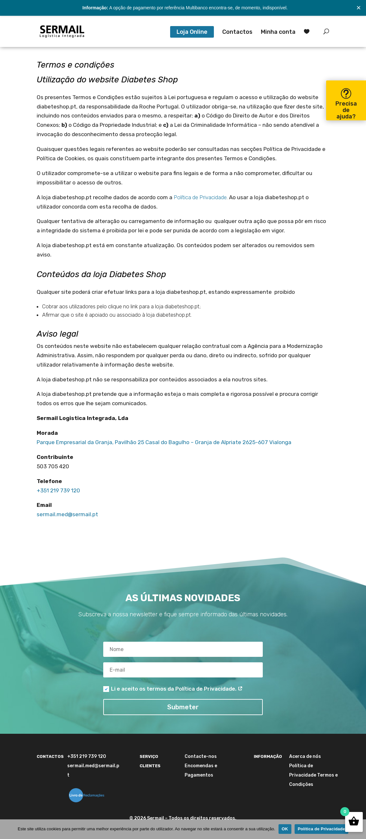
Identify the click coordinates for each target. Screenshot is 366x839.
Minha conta (278, 32)
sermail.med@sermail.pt (67, 514)
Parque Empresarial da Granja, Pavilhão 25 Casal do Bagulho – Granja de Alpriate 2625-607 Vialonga (164, 442)
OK (285, 828)
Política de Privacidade (200, 197)
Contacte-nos (201, 756)
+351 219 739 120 (58, 490)
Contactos (237, 32)
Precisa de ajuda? (346, 110)
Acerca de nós (305, 756)
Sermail (155, 818)
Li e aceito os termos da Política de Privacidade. (173, 688)
